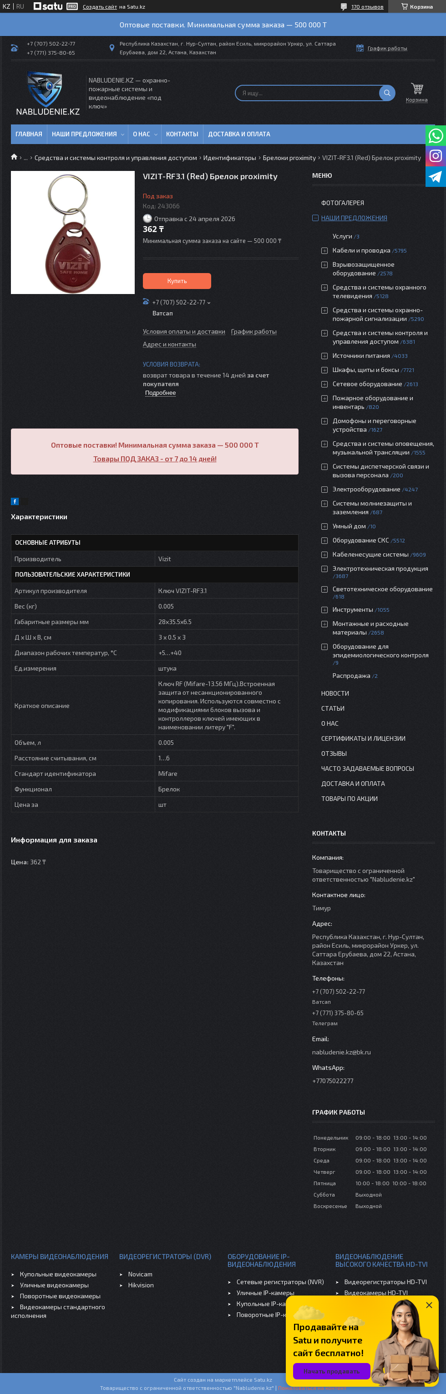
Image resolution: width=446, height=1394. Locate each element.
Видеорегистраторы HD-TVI (386, 1282)
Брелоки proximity (289, 157)
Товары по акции (349, 798)
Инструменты (353, 609)
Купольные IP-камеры (269, 1303)
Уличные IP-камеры (265, 1292)
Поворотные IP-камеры (271, 1314)
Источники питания (361, 355)
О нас (141, 134)
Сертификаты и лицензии (363, 738)
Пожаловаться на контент (312, 1387)
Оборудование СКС (361, 540)
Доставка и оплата (239, 134)
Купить (177, 280)
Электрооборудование (366, 489)
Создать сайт (100, 6)
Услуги (342, 236)
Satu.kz (263, 1379)
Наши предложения (84, 134)
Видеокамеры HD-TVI (376, 1292)
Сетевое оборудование (367, 383)
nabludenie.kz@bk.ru (341, 1052)
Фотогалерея (342, 203)
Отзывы (334, 753)
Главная (28, 134)
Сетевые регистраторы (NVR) (280, 1282)
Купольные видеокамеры (58, 1274)
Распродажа (351, 675)
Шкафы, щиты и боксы (366, 369)
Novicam (140, 1274)
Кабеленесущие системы (371, 554)
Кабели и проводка (361, 250)
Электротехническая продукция (380, 568)
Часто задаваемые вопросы (367, 768)
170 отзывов (367, 6)
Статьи (333, 708)
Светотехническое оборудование (383, 589)
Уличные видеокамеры (54, 1285)
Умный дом (349, 526)
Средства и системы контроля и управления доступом (116, 157)
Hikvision (141, 1285)
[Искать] (387, 93)
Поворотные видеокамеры (60, 1296)
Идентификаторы (229, 157)
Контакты (182, 134)
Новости (335, 693)
